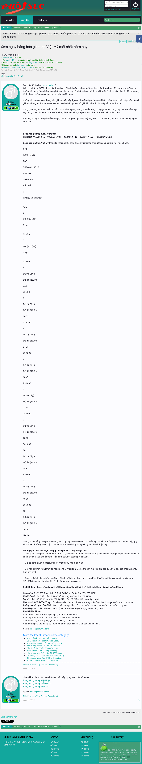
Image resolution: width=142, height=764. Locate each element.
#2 (138, 700)
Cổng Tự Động (33, 62)
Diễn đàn (123, 41)
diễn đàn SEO (7, 57)
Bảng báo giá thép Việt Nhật (36, 680)
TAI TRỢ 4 (85, 752)
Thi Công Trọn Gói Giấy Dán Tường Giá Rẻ (44, 643)
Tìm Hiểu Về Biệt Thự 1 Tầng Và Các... (43, 638)
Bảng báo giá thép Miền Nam (37, 683)
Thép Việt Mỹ (53, 665)
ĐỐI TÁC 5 (54, 756)
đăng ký (119, 755)
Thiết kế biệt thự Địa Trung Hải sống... (43, 650)
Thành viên (42, 20)
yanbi (47, 70)
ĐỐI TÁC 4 (54, 752)
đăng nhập (133, 752)
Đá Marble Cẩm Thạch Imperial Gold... (43, 641)
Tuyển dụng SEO (132, 41)
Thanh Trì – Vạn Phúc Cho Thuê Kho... (43, 660)
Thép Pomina (41, 665)
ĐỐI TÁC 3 (54, 749)
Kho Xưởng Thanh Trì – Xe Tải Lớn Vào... (44, 646)
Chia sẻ (4, 717)
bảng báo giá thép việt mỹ (12, 76)
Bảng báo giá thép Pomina (35, 686)
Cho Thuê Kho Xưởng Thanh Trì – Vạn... (43, 648)
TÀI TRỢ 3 (85, 749)
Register (135, 8)
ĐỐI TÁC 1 (54, 742)
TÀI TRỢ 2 (85, 745)
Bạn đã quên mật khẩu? (113, 9)
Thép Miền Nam (29, 665)
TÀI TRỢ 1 (85, 742)
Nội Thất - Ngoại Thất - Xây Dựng (24, 70)
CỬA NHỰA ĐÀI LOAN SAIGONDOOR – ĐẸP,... (46, 656)
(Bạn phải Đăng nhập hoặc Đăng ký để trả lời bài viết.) (122, 712)
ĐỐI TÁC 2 (54, 745)
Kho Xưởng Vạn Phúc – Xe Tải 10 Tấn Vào (44, 653)
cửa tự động (11, 60)
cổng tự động (22, 65)
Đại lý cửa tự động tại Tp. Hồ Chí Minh (18, 67)
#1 (138, 668)
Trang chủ (9, 20)
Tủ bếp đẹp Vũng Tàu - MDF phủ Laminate (45, 658)
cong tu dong (49, 85)
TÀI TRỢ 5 (85, 756)
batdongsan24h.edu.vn (39, 629)
